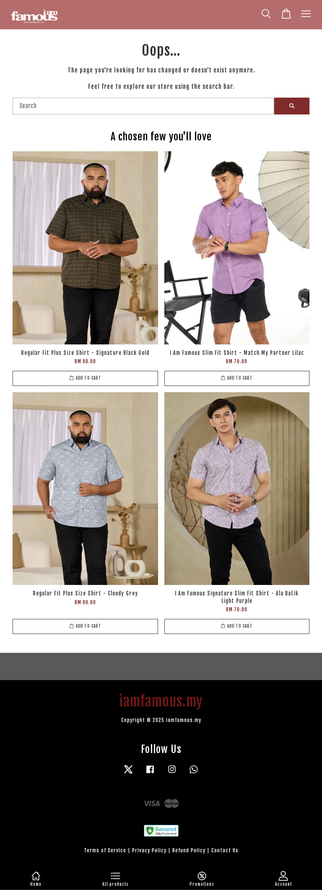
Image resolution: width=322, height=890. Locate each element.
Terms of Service (105, 850)
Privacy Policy (149, 850)
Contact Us (225, 850)
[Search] (143, 106)
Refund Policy (188, 850)
